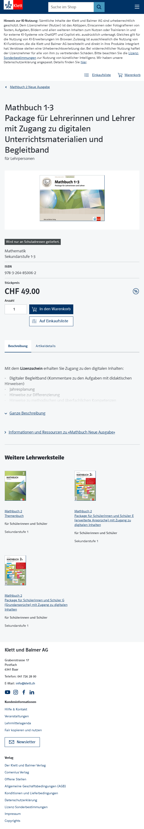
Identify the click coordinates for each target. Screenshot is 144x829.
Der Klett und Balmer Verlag (25, 765)
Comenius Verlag (17, 772)
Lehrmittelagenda (18, 723)
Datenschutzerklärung (21, 800)
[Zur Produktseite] (37, 486)
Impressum (13, 814)
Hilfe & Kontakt (16, 709)
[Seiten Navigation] (137, 7)
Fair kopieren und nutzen (23, 730)
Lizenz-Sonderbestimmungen (26, 807)
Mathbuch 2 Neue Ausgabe (30, 87)
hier (83, 62)
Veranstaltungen (17, 716)
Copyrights (12, 821)
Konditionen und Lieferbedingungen (31, 793)
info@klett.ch (25, 683)
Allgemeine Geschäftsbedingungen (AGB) (35, 786)
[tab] (18, 346)
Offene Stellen (15, 779)
